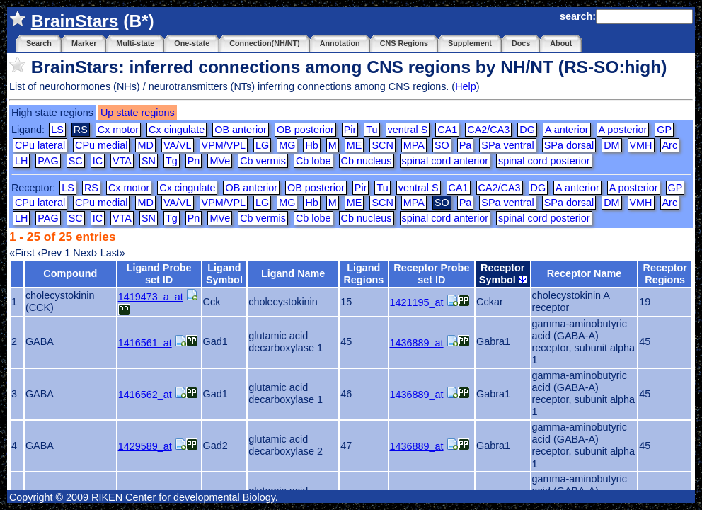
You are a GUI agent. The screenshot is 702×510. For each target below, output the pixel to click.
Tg (172, 160)
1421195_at (417, 302)
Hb (311, 145)
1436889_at (417, 342)
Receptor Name (584, 273)
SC (76, 160)
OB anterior (240, 129)
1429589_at (145, 446)
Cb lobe (313, 160)
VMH (641, 145)
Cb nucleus (366, 160)
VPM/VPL (224, 145)
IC (98, 160)
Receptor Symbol (502, 273)
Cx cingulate (177, 129)
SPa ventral (507, 145)
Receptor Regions (665, 273)
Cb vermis (263, 160)
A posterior (623, 129)
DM (611, 145)
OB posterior (305, 129)
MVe (219, 160)
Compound (70, 273)
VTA (122, 160)
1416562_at (145, 394)
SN (149, 160)
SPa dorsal (569, 145)
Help (465, 86)
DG (527, 129)
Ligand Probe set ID (159, 273)
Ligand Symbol (224, 273)
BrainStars (75, 20)
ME (354, 145)
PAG (48, 160)
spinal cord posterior (544, 160)
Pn (194, 160)
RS (91, 187)
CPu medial (101, 145)
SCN (382, 145)
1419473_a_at (150, 296)
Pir (350, 129)
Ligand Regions (363, 273)
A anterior (567, 129)
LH (21, 160)
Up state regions (137, 112)
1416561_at (145, 342)
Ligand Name (293, 273)
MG (287, 145)
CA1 (447, 129)
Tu (371, 129)
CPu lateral (40, 145)
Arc (670, 145)
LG (262, 145)
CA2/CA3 (488, 129)
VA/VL (177, 145)
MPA (414, 145)
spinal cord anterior (445, 160)
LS (57, 129)
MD (145, 145)
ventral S (408, 129)
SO (442, 145)
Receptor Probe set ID (431, 273)
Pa (465, 145)
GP (664, 129)
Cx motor (118, 129)
